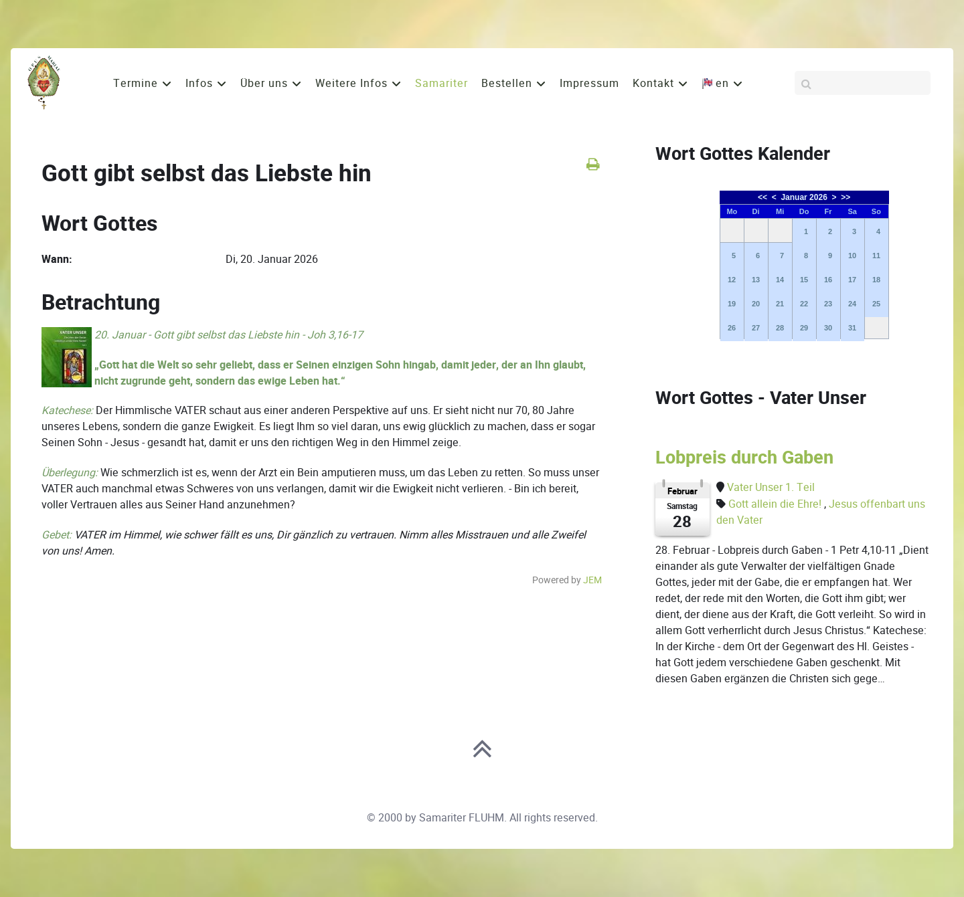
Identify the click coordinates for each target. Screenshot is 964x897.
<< (762, 197)
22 (804, 304)
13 (756, 280)
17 (852, 280)
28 (780, 328)
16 (828, 280)
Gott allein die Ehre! (776, 504)
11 (876, 256)
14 (780, 280)
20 (756, 304)
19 (732, 304)
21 (780, 304)
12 (732, 280)
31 (852, 328)
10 (852, 256)
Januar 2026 (804, 197)
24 (852, 304)
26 (732, 328)
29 (804, 328)
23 (828, 304)
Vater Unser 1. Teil (771, 487)
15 (804, 280)
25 (876, 304)
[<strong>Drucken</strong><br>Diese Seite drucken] (593, 164)
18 (876, 280)
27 (756, 328)
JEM (592, 580)
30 (828, 328)
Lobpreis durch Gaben (744, 457)
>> (845, 197)
